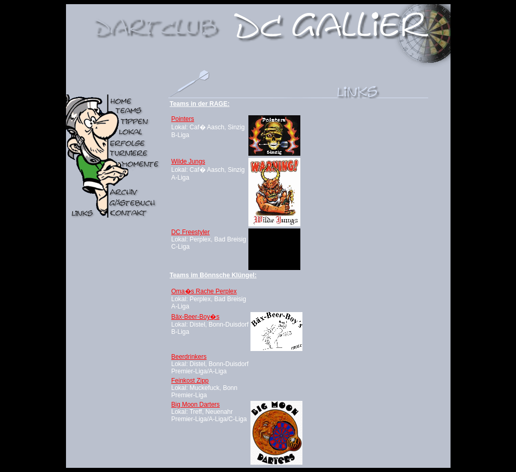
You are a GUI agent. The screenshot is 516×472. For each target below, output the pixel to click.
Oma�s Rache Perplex (204, 291)
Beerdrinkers (189, 356)
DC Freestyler (190, 232)
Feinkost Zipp (190, 380)
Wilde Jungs (188, 161)
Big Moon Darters (195, 404)
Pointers (182, 119)
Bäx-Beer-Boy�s (195, 316)
